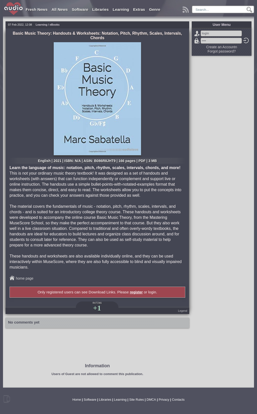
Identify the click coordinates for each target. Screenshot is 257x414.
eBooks (55, 24)
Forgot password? (197, 40)
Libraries (100, 9)
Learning (121, 9)
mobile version (7, 399)
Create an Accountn (221, 47)
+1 (97, 308)
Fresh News (37, 9)
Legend (182, 310)
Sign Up (197, 33)
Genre (154, 9)
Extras (139, 9)
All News (60, 9)
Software (80, 9)
